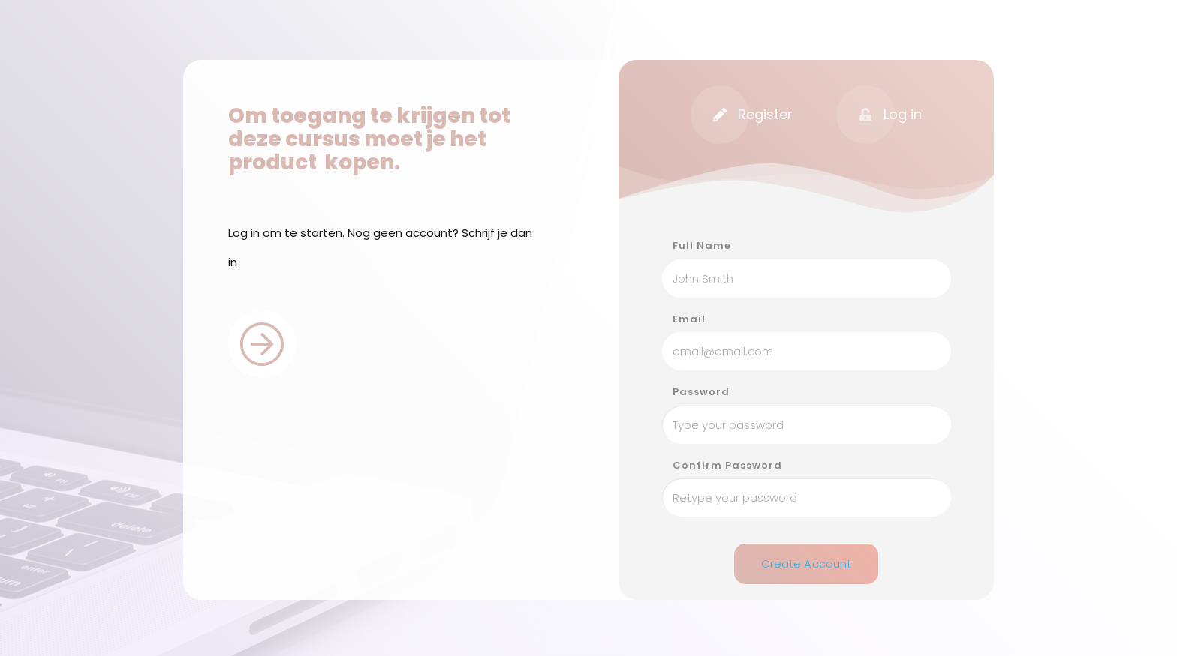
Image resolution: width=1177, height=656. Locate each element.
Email (689, 319)
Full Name (702, 246)
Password (701, 392)
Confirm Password (727, 465)
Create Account (806, 561)
